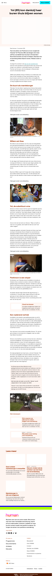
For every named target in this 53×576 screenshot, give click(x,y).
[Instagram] (7, 533)
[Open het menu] (4, 2)
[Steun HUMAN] (45, 2)
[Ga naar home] (26, 3)
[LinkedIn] (11, 533)
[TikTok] (13, 533)
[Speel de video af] (26, 402)
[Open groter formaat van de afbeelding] (26, 126)
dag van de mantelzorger (31, 64)
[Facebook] (9, 533)
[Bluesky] (16, 533)
